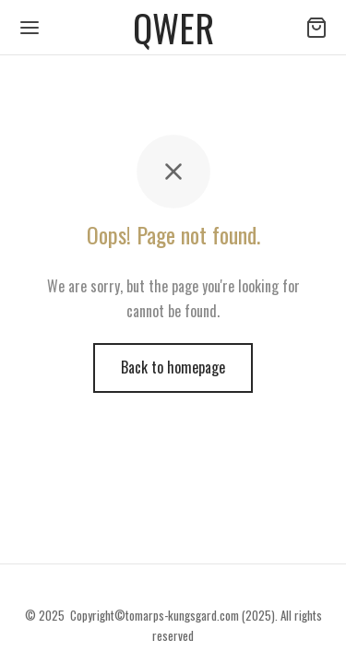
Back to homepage (173, 367)
